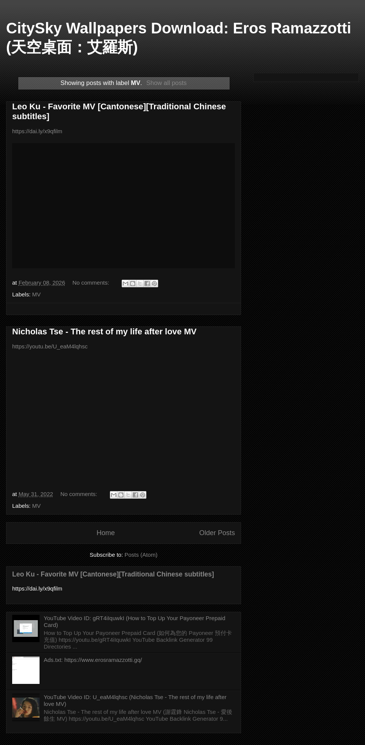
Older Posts (217, 533)
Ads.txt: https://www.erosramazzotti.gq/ (93, 660)
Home (106, 533)
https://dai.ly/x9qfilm (37, 131)
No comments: (91, 282)
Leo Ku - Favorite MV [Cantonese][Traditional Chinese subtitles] (113, 574)
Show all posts (166, 82)
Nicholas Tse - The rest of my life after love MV (104, 331)
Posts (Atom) (141, 554)
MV (36, 294)
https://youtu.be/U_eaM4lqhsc (49, 346)
